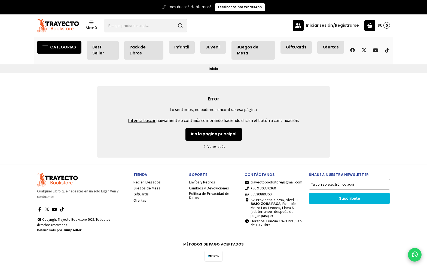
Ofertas (331, 47)
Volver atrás (213, 146)
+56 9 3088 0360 (260, 188)
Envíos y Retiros (202, 182)
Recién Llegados (147, 182)
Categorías (59, 47)
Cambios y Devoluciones (209, 188)
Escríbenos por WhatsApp (240, 7)
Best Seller (98, 50)
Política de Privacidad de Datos (209, 196)
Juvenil (213, 47)
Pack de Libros (138, 50)
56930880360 (258, 194)
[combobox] (145, 25)
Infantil (181, 47)
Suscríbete (349, 198)
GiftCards (296, 47)
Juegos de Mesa (247, 50)
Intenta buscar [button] (141, 120)
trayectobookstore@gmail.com (273, 182)
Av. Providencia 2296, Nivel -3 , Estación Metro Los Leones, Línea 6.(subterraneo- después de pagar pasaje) (271, 207)
